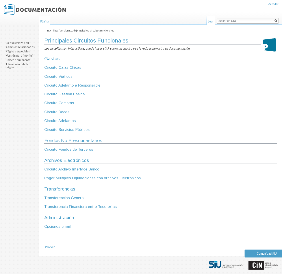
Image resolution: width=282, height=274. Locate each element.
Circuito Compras (59, 103)
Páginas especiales (18, 51)
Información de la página (17, 65)
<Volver (49, 247)
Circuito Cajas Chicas (62, 67)
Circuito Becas (56, 112)
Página (44, 21)
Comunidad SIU (267, 253)
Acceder (273, 4)
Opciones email (57, 226)
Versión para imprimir (20, 55)
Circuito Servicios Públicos (67, 130)
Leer (210, 21)
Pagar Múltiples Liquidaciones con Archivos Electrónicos (92, 178)
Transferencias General (64, 198)
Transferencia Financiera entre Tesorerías (80, 207)
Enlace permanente (18, 60)
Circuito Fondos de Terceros (68, 149)
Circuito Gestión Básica (64, 94)
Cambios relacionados (20, 47)
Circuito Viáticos (58, 76)
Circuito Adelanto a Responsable (72, 85)
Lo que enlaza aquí (18, 42)
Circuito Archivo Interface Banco (71, 169)
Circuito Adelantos (60, 121)
